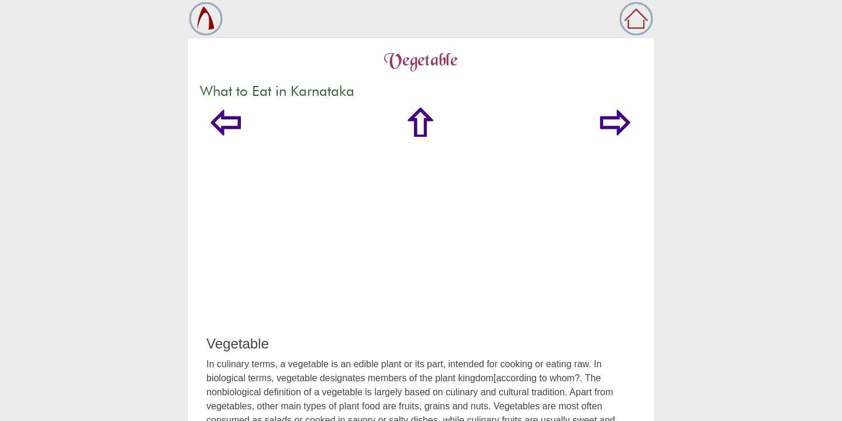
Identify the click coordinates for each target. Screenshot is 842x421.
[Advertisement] (421, 248)
